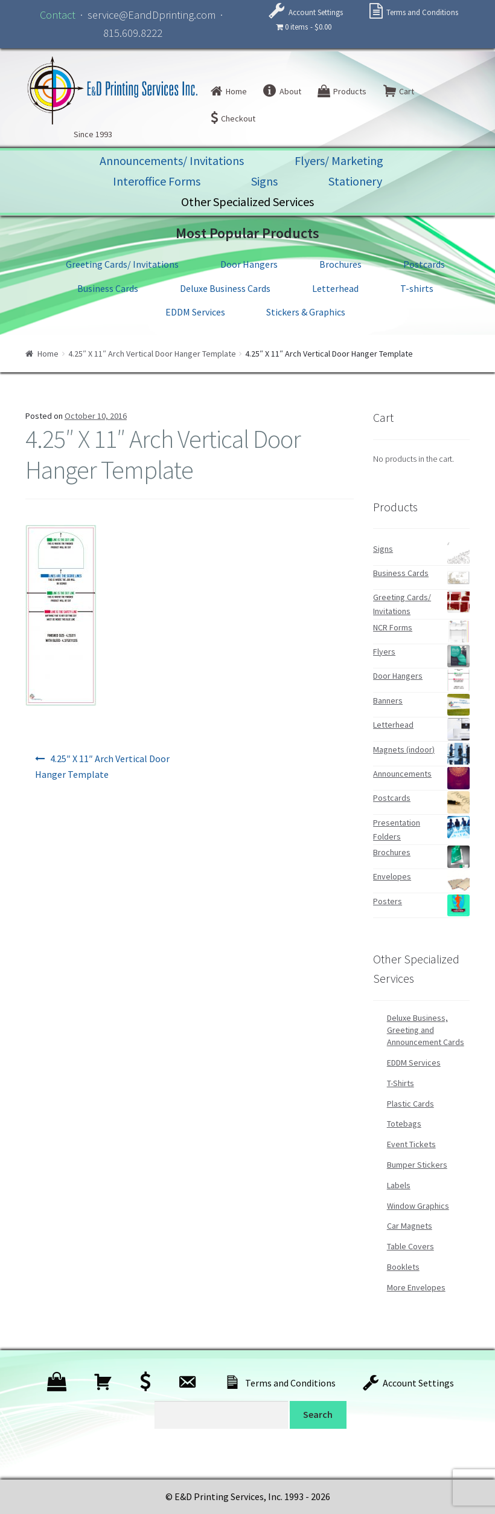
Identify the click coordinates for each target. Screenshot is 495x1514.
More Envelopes (416, 1287)
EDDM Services (195, 312)
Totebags (404, 1123)
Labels (398, 1185)
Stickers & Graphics (305, 312)
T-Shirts (400, 1083)
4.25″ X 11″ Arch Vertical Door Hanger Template (152, 353)
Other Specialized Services (247, 201)
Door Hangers (249, 264)
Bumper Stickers (417, 1164)
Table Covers (410, 1246)
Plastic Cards (410, 1103)
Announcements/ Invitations (172, 160)
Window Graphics (418, 1205)
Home (48, 353)
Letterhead (335, 288)
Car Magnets (409, 1225)
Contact (57, 15)
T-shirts (416, 288)
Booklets (403, 1266)
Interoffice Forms (156, 181)
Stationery (355, 181)
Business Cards (107, 288)
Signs (264, 181)
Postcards (424, 264)
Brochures (340, 264)
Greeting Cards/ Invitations (122, 264)
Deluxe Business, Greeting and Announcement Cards (425, 1029)
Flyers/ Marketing (339, 160)
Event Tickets (411, 1144)
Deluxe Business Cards (225, 288)
